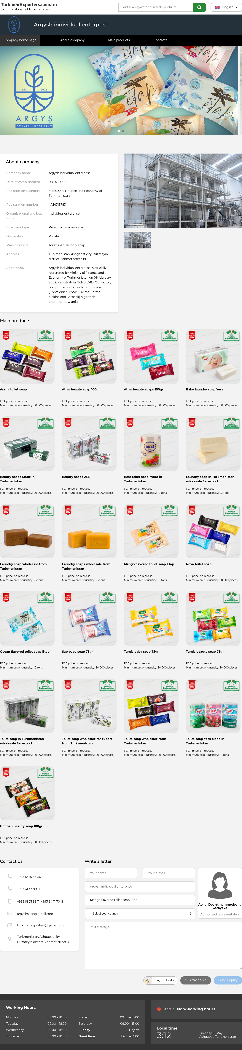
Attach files (195, 980)
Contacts (160, 40)
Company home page (20, 40)
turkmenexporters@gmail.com (40, 925)
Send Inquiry (228, 980)
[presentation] (113, 980)
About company (72, 40)
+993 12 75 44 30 (29, 877)
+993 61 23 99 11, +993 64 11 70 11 (40, 901)
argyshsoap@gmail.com (35, 914)
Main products (119, 40)
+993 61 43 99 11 (28, 889)
